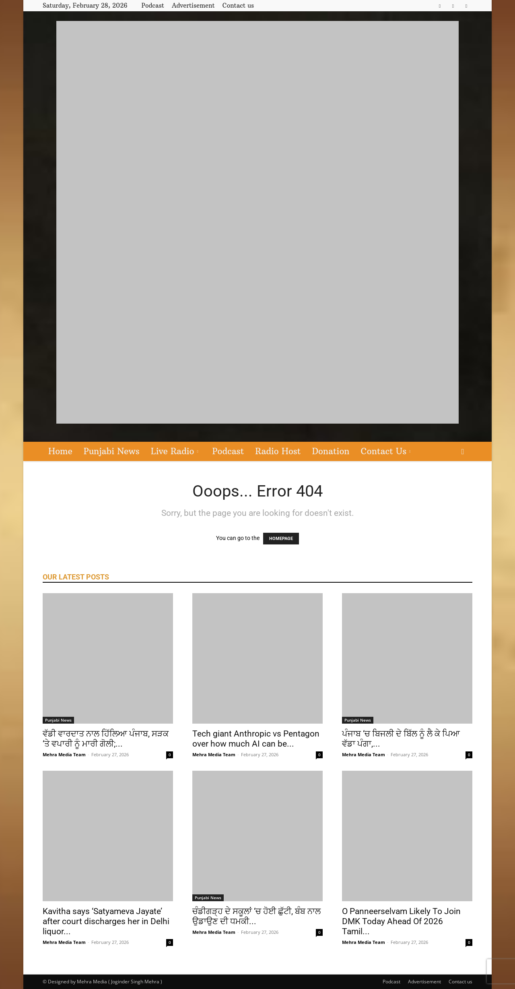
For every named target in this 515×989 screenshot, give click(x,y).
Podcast (153, 5)
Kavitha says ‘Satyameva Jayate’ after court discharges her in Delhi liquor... (106, 921)
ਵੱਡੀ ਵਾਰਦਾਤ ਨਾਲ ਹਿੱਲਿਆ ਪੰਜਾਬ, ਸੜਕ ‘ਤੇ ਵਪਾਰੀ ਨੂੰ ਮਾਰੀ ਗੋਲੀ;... (106, 739)
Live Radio (174, 451)
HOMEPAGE (281, 538)
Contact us (238, 5)
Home (60, 451)
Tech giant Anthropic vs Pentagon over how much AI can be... (255, 739)
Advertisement (193, 5)
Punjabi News (112, 451)
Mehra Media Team (64, 754)
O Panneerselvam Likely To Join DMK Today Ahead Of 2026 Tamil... (401, 921)
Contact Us (386, 451)
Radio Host (278, 451)
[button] (462, 452)
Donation (330, 451)
